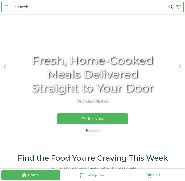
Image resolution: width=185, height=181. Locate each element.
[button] (7, 7)
